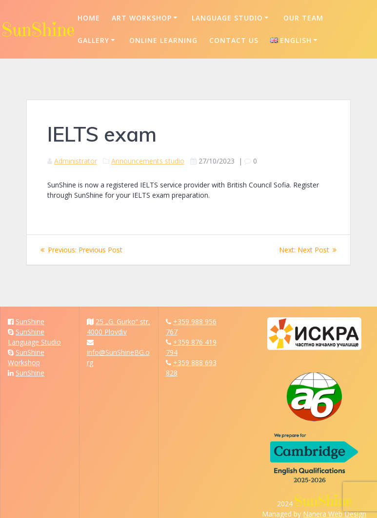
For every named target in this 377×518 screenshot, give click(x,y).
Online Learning (163, 40)
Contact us (233, 40)
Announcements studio (147, 161)
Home (89, 17)
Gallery (93, 40)
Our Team (303, 17)
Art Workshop (142, 17)
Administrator (75, 161)
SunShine (30, 321)
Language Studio (227, 17)
